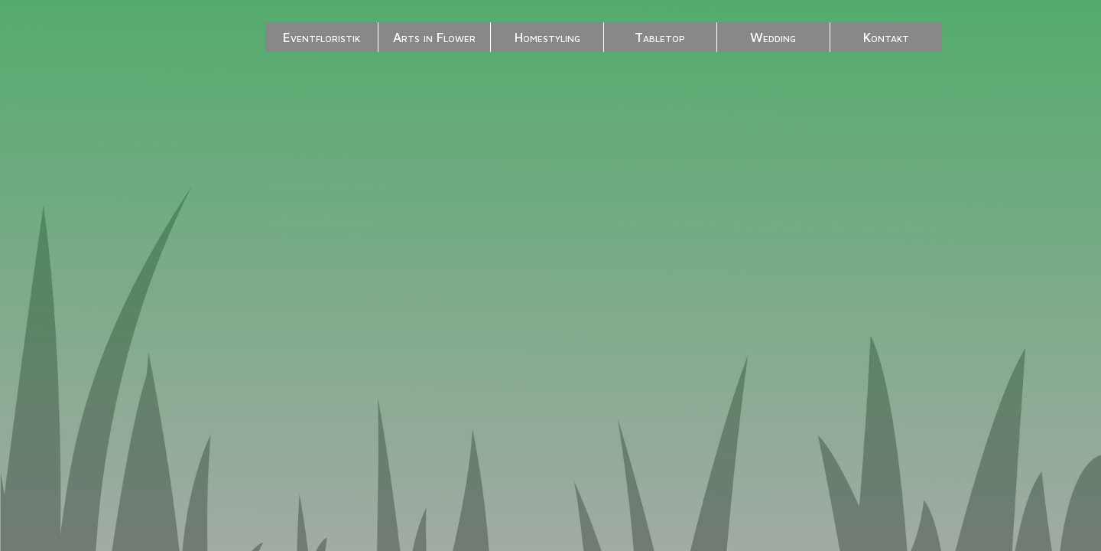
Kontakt (886, 37)
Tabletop (660, 37)
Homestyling (547, 37)
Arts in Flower (434, 37)
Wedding (773, 37)
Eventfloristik (321, 37)
